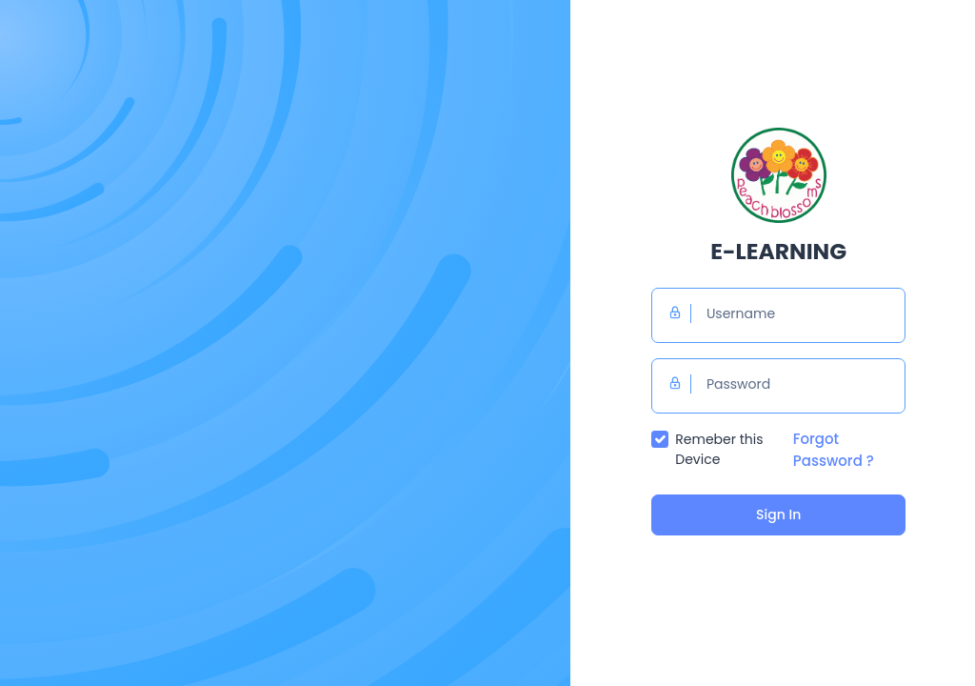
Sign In (778, 514)
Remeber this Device (719, 449)
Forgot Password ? (833, 450)
